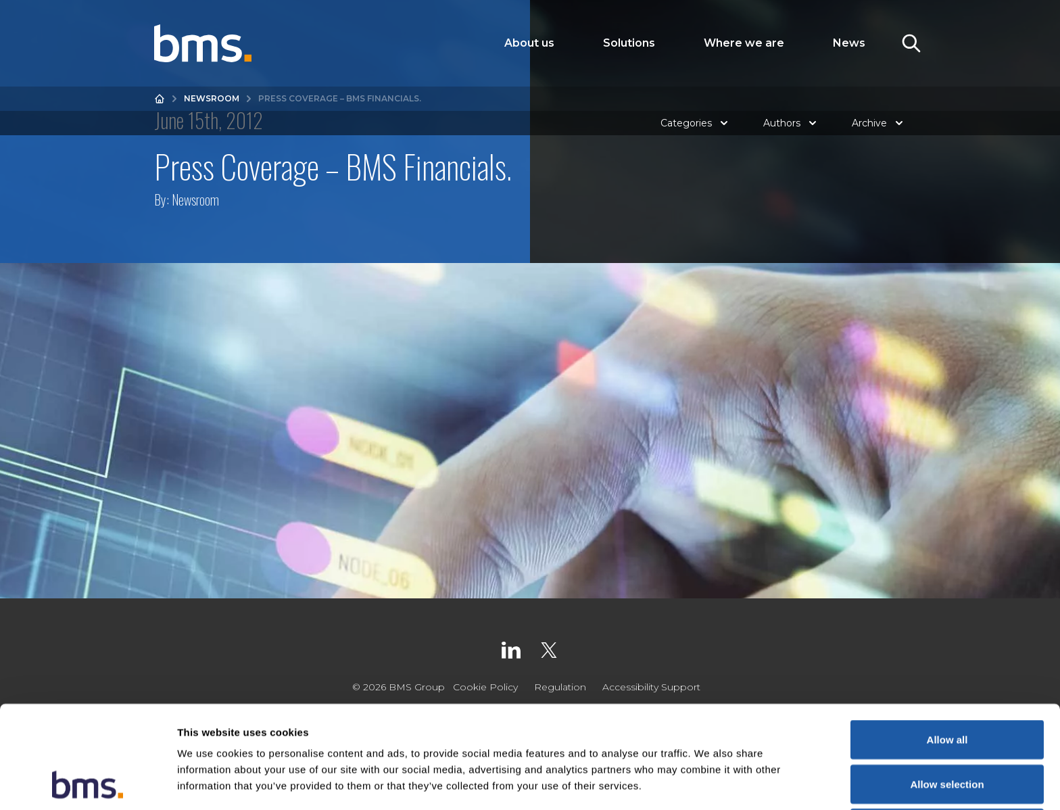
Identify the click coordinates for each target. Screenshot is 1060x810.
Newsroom (211, 98)
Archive (879, 123)
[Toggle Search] (911, 43)
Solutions (629, 43)
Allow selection (947, 688)
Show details (709, 783)
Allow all (947, 643)
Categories (695, 123)
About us (529, 43)
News (849, 43)
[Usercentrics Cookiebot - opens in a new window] (87, 783)
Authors (791, 123)
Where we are (744, 43)
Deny (947, 732)
